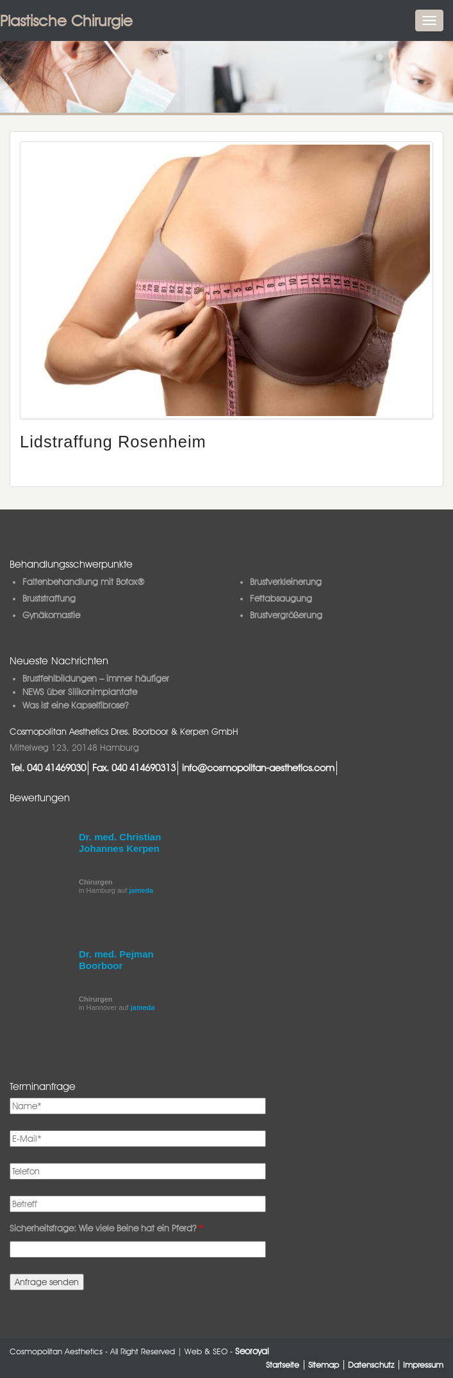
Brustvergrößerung (286, 615)
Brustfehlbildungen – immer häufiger (95, 678)
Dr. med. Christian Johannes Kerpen (120, 842)
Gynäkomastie (51, 615)
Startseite (282, 1365)
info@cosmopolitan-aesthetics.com (258, 768)
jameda (141, 890)
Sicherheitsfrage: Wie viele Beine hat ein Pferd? (106, 1228)
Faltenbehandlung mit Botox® (83, 582)
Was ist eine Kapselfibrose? (75, 705)
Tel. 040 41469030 (48, 768)
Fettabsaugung (281, 598)
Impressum (423, 1365)
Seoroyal (252, 1351)
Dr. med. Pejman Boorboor (116, 960)
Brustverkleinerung (286, 582)
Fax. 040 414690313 (134, 768)
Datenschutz (371, 1365)
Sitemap (323, 1365)
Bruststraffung (49, 598)
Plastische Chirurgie (66, 21)
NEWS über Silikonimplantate (79, 692)
